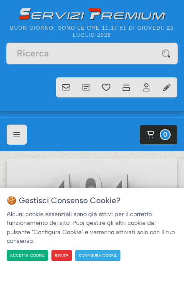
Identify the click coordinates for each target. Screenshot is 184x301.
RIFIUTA (62, 255)
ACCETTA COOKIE (27, 255)
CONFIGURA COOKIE (98, 255)
